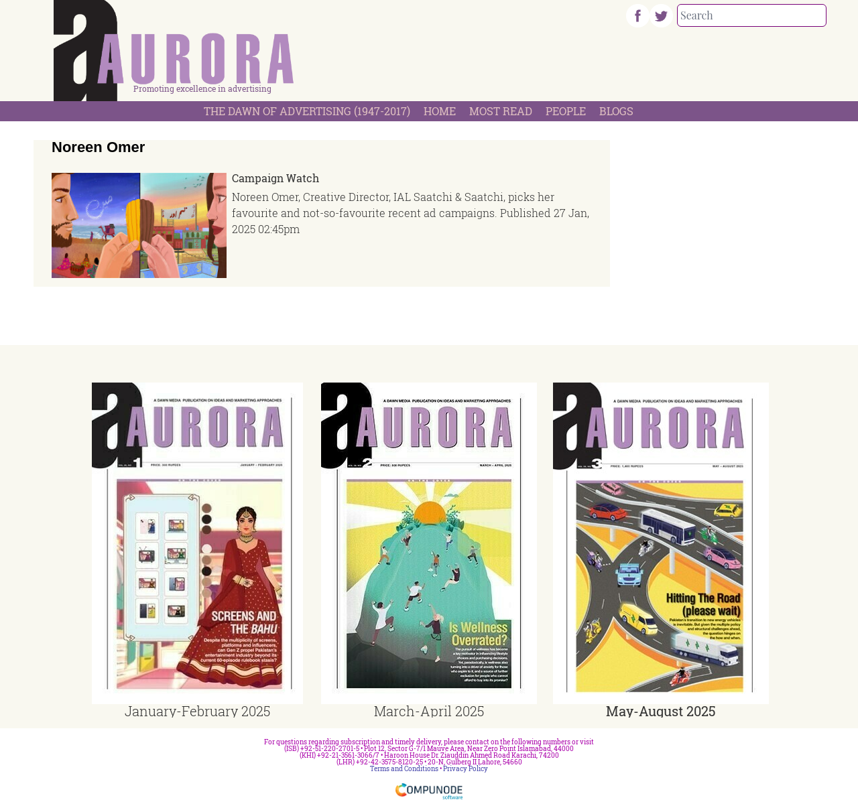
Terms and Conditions (404, 768)
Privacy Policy (465, 768)
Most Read (500, 111)
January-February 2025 (197, 711)
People (566, 111)
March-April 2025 (429, 711)
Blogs (616, 111)
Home (440, 111)
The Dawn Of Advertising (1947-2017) (307, 111)
